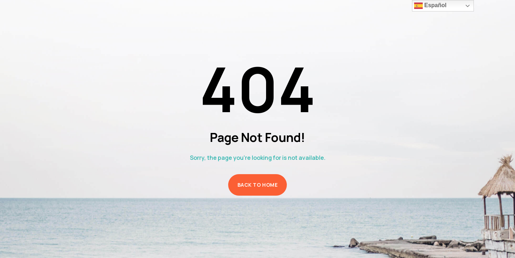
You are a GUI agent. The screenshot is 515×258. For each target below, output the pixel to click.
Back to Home (257, 184)
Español (430, 5)
